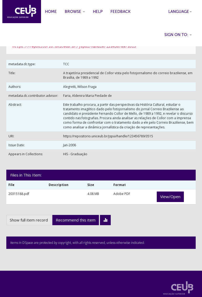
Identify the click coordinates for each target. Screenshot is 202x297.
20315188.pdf (18, 194)
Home (51, 11)
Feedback (120, 11)
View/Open (170, 196)
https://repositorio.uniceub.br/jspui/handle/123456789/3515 (108, 136)
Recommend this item (75, 220)
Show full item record (29, 220)
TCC (66, 64)
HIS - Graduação (75, 154)
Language (180, 11)
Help (98, 11)
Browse (75, 11)
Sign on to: (178, 34)
